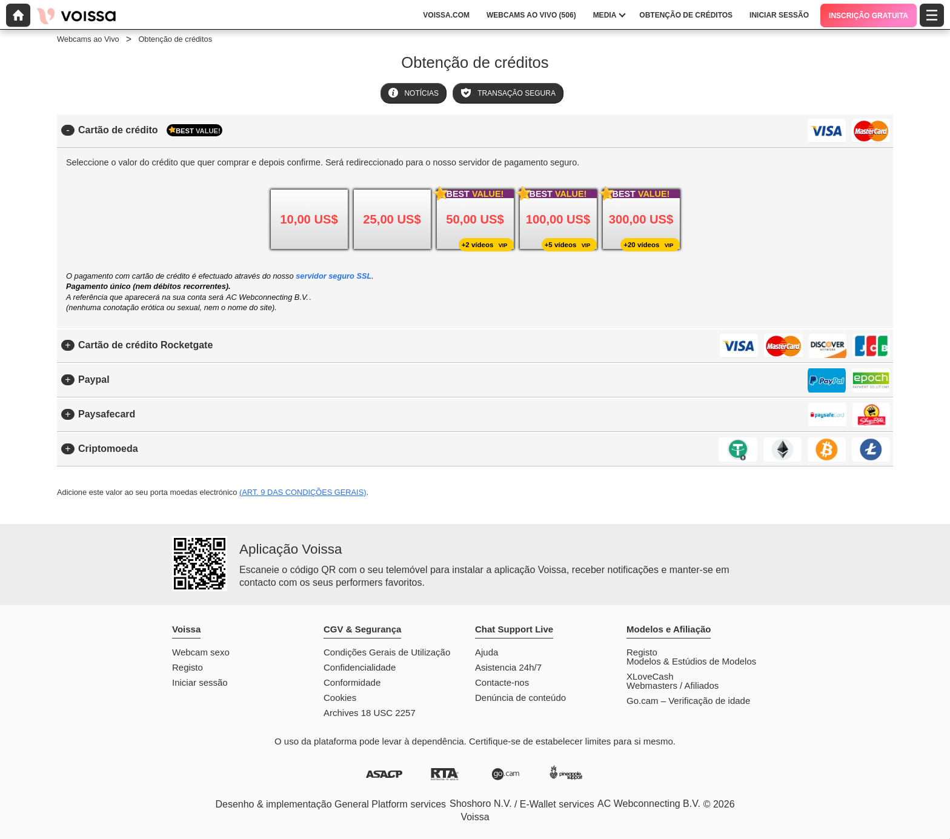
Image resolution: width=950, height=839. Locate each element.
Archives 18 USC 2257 (370, 713)
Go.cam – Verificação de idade (688, 700)
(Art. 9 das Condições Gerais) (303, 492)
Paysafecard (106, 414)
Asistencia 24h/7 (508, 667)
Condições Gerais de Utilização (387, 652)
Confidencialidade (360, 667)
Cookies (340, 697)
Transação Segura (508, 93)
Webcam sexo (201, 652)
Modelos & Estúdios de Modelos (691, 661)
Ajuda (486, 652)
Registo (187, 667)
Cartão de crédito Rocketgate (145, 345)
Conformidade (352, 682)
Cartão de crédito (150, 130)
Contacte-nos (502, 682)
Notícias (413, 93)
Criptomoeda (108, 448)
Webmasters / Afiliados (672, 685)
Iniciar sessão (200, 682)
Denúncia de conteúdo (520, 697)
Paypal (94, 379)
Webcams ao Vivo (88, 39)
